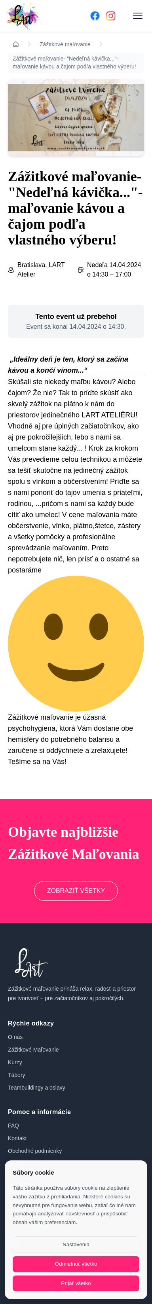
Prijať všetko (76, 1283)
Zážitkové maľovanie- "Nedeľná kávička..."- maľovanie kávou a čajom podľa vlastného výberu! (74, 62)
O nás (15, 1037)
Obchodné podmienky (35, 1151)
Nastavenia (76, 1244)
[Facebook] (95, 16)
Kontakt (17, 1138)
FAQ (13, 1125)
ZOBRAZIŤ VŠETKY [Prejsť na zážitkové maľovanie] (76, 890)
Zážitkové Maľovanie (33, 1049)
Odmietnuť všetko (76, 1264)
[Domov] (37, 16)
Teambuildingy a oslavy (36, 1087)
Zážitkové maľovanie (65, 44)
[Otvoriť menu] (137, 15)
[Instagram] (111, 16)
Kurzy (15, 1062)
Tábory (16, 1075)
